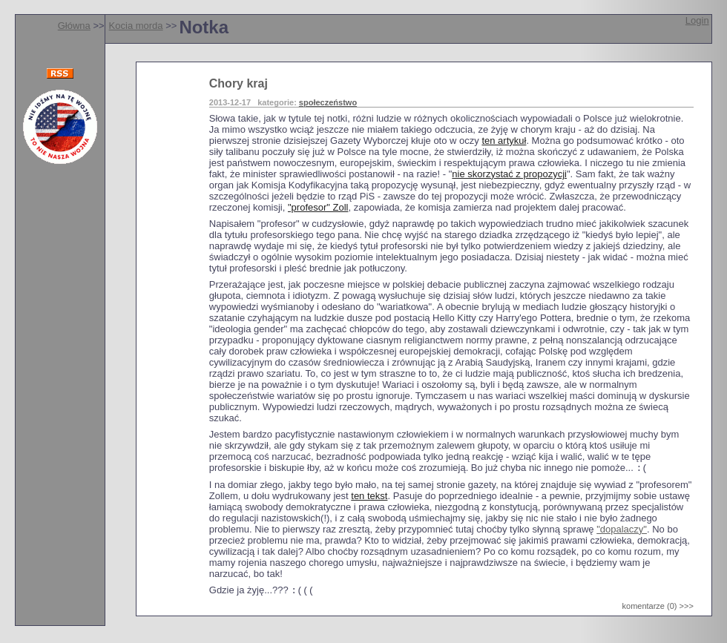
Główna (74, 25)
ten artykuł (503, 140)
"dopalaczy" (621, 530)
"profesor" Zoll (318, 207)
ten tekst (369, 497)
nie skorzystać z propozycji (509, 173)
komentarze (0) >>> (658, 608)
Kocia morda (136, 25)
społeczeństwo (328, 102)
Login (697, 20)
